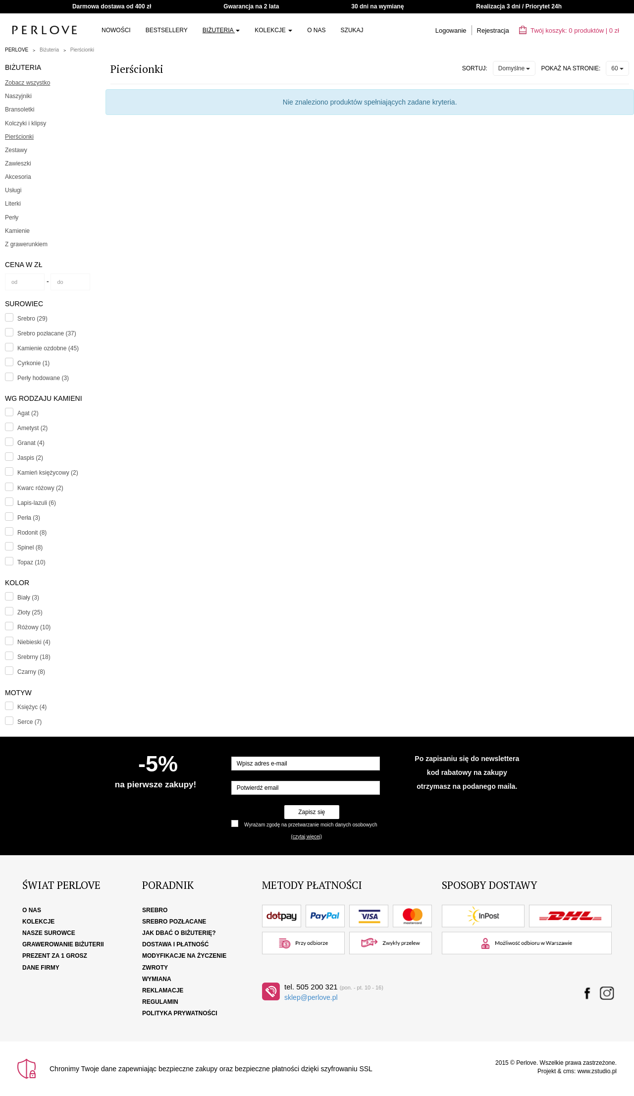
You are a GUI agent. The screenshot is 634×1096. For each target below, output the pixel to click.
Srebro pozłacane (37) (46, 333)
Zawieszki (18, 163)
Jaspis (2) (30, 457)
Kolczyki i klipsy (25, 123)
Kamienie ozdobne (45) (48, 348)
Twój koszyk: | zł (569, 30)
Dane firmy (40, 967)
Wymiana (156, 979)
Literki (13, 203)
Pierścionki (82, 50)
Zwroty (155, 967)
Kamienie (17, 230)
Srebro (154, 910)
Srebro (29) (32, 318)
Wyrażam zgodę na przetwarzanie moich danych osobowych (310, 824)
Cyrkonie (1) (33, 363)
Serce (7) (29, 721)
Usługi (13, 190)
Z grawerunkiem (26, 244)
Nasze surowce (48, 933)
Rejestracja (493, 30)
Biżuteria (221, 30)
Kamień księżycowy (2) (47, 472)
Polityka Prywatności (179, 1013)
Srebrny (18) (34, 657)
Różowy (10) (34, 627)
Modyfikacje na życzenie (184, 955)
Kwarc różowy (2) (40, 488)
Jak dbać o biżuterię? (179, 933)
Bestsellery (167, 30)
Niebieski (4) (34, 642)
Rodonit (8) (32, 532)
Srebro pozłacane (174, 921)
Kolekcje (273, 30)
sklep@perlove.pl (311, 997)
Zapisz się (311, 812)
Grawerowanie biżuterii (63, 944)
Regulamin (160, 1001)
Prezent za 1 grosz (54, 955)
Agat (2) (28, 413)
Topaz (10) (31, 562)
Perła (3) (28, 517)
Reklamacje (162, 990)
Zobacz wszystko (27, 82)
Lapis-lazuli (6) (36, 502)
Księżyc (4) (32, 707)
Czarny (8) (31, 671)
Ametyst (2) (32, 428)
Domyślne (514, 68)
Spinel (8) (30, 547)
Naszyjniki (18, 96)
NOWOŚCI (116, 30)
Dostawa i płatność (175, 944)
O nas (316, 30)
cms (568, 1071)
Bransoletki (19, 109)
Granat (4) (31, 442)
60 (617, 68)
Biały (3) (28, 597)
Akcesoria (18, 176)
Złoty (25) (30, 612)
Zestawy (16, 150)
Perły (11, 217)
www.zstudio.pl (597, 1071)
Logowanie (451, 30)
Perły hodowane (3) (43, 378)
